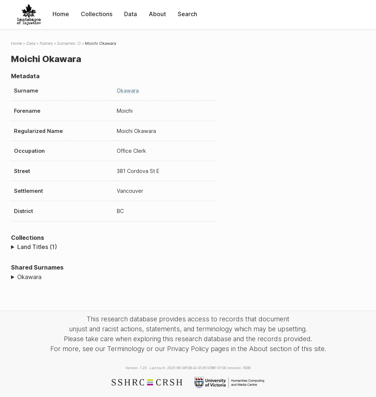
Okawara (128, 90)
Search (187, 14)
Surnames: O (68, 43)
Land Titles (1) (37, 246)
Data (130, 14)
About (157, 14)
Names (46, 43)
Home (61, 14)
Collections (96, 14)
